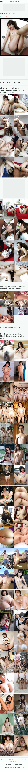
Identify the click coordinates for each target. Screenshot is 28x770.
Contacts (8, 764)
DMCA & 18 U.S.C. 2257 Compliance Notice (14, 767)
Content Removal (17, 764)
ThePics (14, 1)
